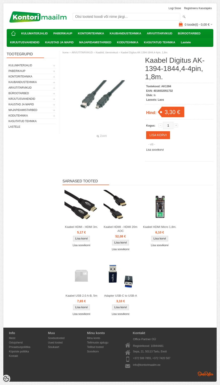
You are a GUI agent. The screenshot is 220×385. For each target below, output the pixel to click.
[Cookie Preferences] (6, 379)
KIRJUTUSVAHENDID (24, 42)
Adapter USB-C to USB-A (120, 295)
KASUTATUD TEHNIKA (159, 42)
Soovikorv (93, 351)
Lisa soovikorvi (155, 149)
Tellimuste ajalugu (97, 342)
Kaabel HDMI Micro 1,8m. (159, 227)
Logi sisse (175, 8)
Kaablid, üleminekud (107, 52)
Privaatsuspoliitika (19, 347)
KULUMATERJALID (34, 33)
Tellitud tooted (95, 347)
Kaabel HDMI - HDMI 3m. (81, 227)
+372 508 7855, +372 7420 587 (151, 358)
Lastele (186, 42)
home (65, 52)
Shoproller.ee (205, 374)
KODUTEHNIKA (127, 42)
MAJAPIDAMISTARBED (95, 42)
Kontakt (13, 356)
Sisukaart (53, 347)
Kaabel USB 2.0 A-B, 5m (81, 295)
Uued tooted (55, 342)
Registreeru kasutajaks (198, 8)
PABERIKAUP (62, 33)
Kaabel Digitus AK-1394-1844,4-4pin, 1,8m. (144, 52)
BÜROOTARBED (189, 33)
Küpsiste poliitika (19, 351)
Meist (12, 338)
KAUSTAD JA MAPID (59, 42)
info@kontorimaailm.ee (146, 364)
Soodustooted (56, 338)
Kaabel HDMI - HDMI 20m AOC (120, 229)
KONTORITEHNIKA (91, 33)
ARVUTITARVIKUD (159, 33)
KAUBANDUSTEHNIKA (125, 33)
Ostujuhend (16, 342)
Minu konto (93, 338)
